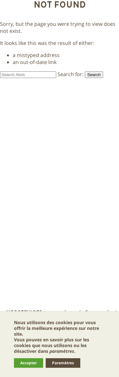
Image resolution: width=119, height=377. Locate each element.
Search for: (70, 74)
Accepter (28, 363)
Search (94, 74)
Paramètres (63, 363)
